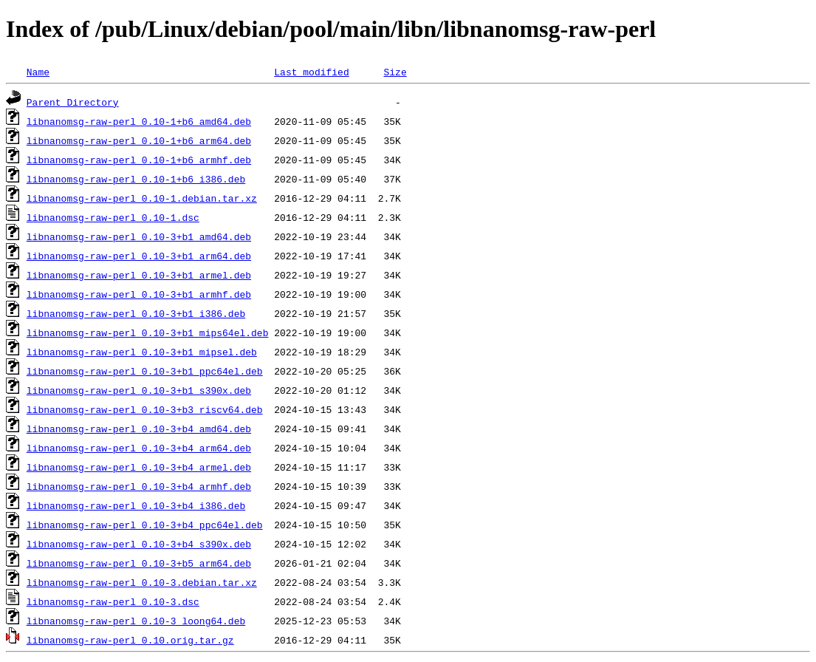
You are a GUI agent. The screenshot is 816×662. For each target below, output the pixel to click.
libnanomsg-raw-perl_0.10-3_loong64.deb (136, 620)
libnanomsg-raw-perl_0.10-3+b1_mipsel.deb (142, 351)
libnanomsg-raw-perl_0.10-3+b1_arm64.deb (139, 255)
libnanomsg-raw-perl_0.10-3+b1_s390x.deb (139, 390)
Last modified (311, 71)
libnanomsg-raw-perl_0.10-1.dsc (113, 217)
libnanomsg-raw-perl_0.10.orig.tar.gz (130, 639)
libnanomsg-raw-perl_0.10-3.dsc (113, 601)
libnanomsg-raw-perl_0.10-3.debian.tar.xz (142, 582)
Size (394, 71)
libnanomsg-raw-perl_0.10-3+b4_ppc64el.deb (145, 524)
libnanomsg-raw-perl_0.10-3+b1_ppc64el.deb (145, 371)
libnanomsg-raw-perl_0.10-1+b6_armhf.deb (139, 159)
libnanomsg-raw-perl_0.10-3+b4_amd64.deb (139, 428)
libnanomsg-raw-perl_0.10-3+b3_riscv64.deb (145, 409)
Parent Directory (73, 102)
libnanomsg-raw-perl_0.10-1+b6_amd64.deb (139, 121)
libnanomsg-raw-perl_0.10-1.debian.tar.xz (142, 198)
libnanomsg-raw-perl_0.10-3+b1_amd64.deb (139, 236)
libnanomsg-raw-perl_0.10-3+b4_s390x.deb (139, 543)
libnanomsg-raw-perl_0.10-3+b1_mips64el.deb (148, 332)
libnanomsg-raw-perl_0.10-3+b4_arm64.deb (139, 447)
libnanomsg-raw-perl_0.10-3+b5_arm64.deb (139, 563)
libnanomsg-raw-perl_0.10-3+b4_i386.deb (136, 505)
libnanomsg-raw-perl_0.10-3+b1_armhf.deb (139, 294)
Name (38, 71)
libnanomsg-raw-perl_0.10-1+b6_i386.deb (136, 178)
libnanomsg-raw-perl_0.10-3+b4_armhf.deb (139, 486)
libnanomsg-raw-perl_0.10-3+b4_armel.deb (139, 467)
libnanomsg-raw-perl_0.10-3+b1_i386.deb (136, 313)
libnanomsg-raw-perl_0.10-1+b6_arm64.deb (139, 140)
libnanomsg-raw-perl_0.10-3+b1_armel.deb (139, 274)
